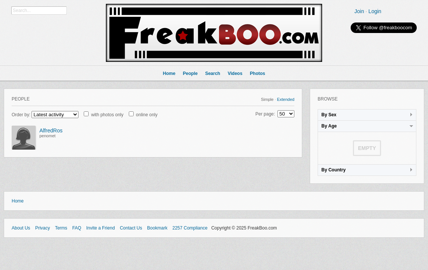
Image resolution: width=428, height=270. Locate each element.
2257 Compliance (189, 228)
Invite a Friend (100, 228)
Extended (285, 99)
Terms (61, 228)
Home (18, 201)
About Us (21, 228)
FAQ (76, 228)
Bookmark (157, 228)
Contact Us (131, 228)
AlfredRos (50, 131)
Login (374, 11)
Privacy (42, 228)
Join (359, 11)
